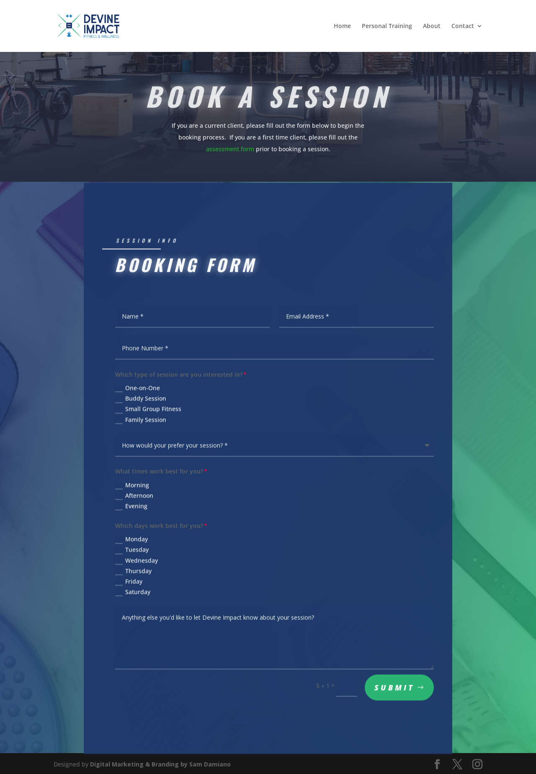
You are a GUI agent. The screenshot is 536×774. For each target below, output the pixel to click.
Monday (131, 542)
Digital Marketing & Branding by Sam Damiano (160, 763)
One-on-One (137, 392)
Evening (131, 508)
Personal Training (387, 26)
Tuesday (132, 552)
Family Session (140, 423)
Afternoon (134, 498)
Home (342, 26)
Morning (132, 487)
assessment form (230, 148)
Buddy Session (140, 402)
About (432, 26)
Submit (394, 690)
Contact (462, 26)
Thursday (133, 573)
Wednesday (136, 563)
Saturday (132, 594)
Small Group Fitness (148, 413)
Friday (128, 584)
